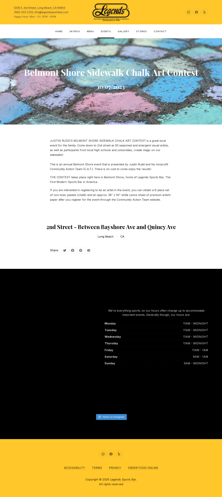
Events (106, 31)
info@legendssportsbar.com (51, 12)
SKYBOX (75, 31)
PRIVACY (115, 468)
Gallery (123, 31)
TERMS (97, 468)
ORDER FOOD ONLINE (143, 468)
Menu (90, 31)
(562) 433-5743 (23, 12)
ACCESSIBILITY (74, 468)
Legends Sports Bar (123, 479)
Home (59, 31)
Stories (141, 31)
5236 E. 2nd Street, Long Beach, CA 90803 (39, 7)
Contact (160, 31)
